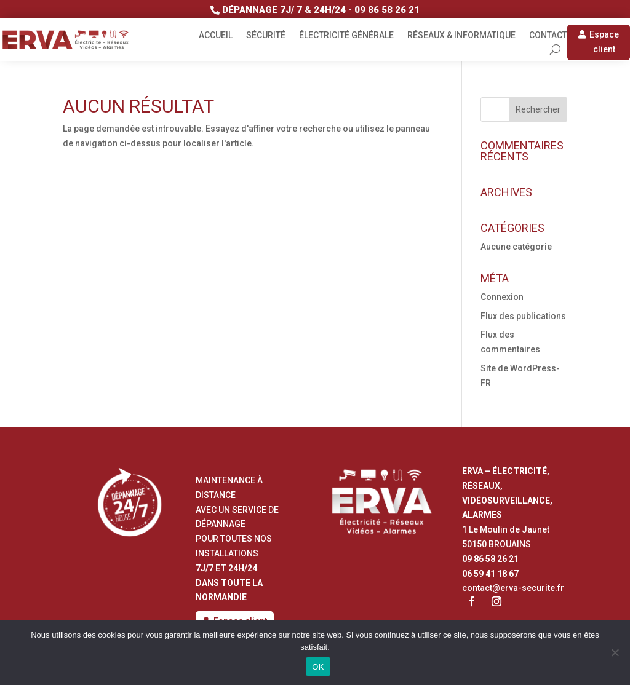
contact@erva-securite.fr (513, 588)
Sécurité (265, 35)
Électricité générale (346, 35)
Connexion (502, 297)
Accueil (216, 35)
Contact (548, 35)
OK (318, 666)
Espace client (604, 42)
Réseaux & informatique (461, 35)
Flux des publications (523, 316)
